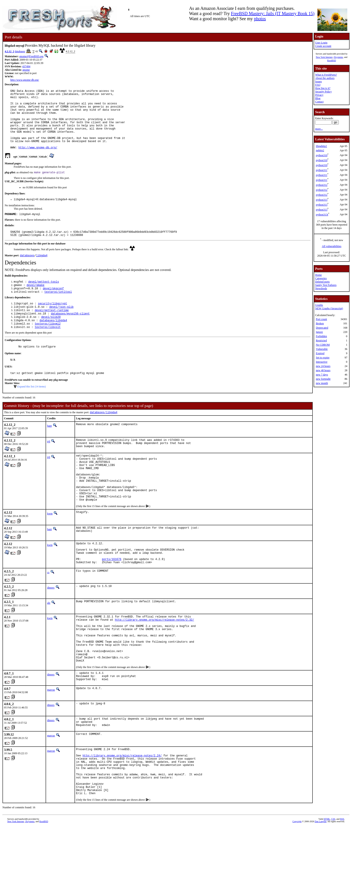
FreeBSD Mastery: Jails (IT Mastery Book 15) (273, 13)
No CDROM (323, 344)
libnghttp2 (321, 146)
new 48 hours (323, 370)
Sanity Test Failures (326, 285)
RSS (342, 882)
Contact (319, 101)
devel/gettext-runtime (52, 330)
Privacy (319, 95)
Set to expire (323, 357)
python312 (321, 185)
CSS (333, 882)
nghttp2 (320, 150)
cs (48, 612)
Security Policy (323, 91)
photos (260, 18)
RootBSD (331, 60)
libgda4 (41, 272)
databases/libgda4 (53, 341)
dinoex (51, 627)
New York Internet (324, 57)
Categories (321, 278)
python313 (321, 199)
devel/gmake (35, 302)
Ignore (319, 332)
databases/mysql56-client (70, 333)
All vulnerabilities (331, 246)
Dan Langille (320, 885)
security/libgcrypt (52, 322)
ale (48, 643)
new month (322, 383)
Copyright (297, 885)
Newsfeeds (321, 288)
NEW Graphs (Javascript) (329, 308)
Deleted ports (322, 281)
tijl (48, 465)
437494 (26, 66)
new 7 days (322, 374)
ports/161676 (111, 598)
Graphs (319, 305)
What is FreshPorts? (326, 74)
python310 (321, 155)
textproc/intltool (58, 310)
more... (319, 128)
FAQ (317, 84)
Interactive (321, 361)
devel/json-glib (61, 326)
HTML (327, 882)
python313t (322, 214)
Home (318, 275)
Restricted (321, 340)
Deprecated (322, 327)
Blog (317, 98)
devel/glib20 (50, 337)
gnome (26, 69)
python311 (321, 170)
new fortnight (323, 378)
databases (20, 51)
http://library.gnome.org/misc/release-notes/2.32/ (154, 661)
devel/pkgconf (53, 306)
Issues (318, 81)
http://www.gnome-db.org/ (24, 79)
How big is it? (322, 88)
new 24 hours (323, 366)
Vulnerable (322, 349)
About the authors (324, 78)
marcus (51, 741)
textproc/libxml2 (48, 345)
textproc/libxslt (48, 349)
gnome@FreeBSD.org (31, 56)
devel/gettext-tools (43, 298)
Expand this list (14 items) (31, 410)
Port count (321, 319)
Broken (320, 323)
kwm (50, 549)
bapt (49, 450)
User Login (321, 42)
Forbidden (321, 336)
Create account (323, 46)
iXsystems (338, 57)
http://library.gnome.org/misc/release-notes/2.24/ (122, 811)
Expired (320, 353)
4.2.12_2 (9, 51)
